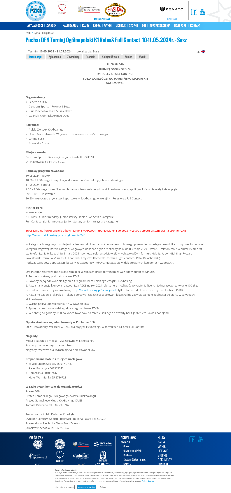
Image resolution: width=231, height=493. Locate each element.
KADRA (97, 25)
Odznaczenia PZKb (132, 451)
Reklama (127, 455)
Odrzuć (103, 487)
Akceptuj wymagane (65, 487)
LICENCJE (121, 25)
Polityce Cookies (148, 481)
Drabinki (90, 57)
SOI (144, 25)
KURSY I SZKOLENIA (159, 25)
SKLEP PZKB (180, 25)
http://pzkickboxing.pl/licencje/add (95, 290)
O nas (126, 446)
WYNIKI (108, 25)
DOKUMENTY (165, 460)
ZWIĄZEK (51, 25)
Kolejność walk (110, 57)
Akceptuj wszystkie (86, 487)
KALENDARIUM (71, 25)
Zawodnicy (73, 57)
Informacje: (35, 57)
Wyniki (142, 57)
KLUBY (85, 25)
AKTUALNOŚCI (35, 25)
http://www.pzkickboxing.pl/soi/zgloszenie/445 (55, 235)
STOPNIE (133, 25)
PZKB (28, 33)
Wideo (128, 57)
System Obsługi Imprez (44, 33)
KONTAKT (195, 25)
